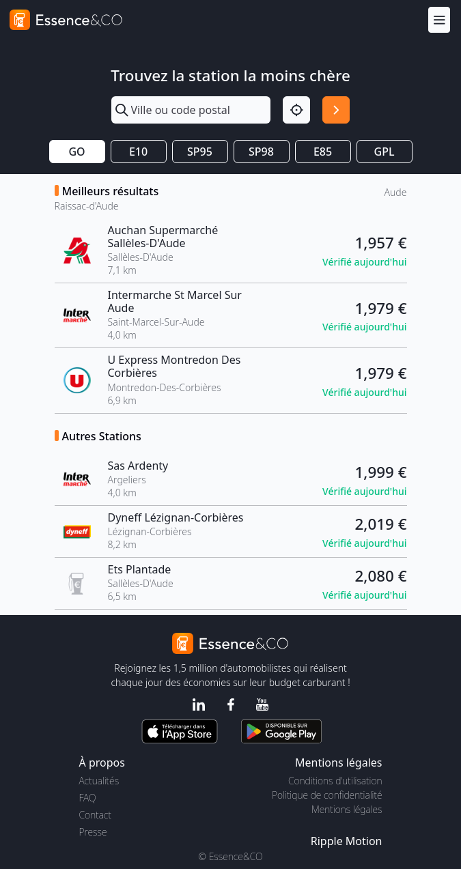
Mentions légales (346, 809)
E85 (322, 151)
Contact (95, 814)
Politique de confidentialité (327, 794)
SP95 (199, 151)
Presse (93, 831)
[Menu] (439, 19)
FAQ (87, 797)
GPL (384, 151)
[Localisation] (296, 110)
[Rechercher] (336, 110)
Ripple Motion (346, 841)
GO (76, 151)
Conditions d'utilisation (335, 780)
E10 (138, 151)
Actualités (99, 780)
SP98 (261, 151)
